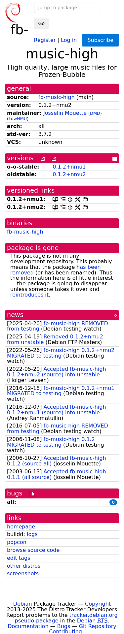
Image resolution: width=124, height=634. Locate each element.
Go (41, 23)
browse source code (33, 550)
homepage (21, 526)
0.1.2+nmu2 (69, 174)
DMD (95, 113)
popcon (16, 542)
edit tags (18, 558)
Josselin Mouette (65, 113)
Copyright (98, 604)
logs (32, 534)
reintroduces (26, 295)
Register (45, 40)
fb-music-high (56, 97)
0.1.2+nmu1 (69, 167)
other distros (23, 566)
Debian (22, 604)
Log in (69, 40)
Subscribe (100, 40)
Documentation (28, 626)
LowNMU (18, 118)
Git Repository (97, 626)
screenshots (23, 573)
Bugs (63, 626)
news (15, 315)
